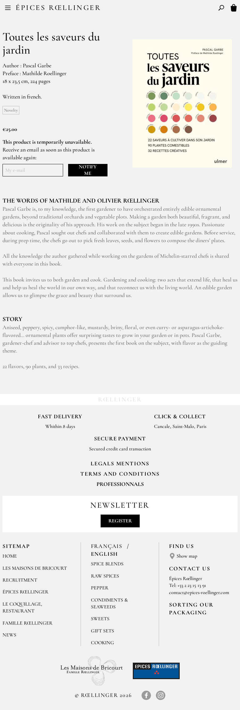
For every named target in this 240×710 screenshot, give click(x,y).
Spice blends (107, 564)
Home (9, 556)
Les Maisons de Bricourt (34, 568)
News (9, 635)
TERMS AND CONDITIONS (120, 473)
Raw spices (105, 576)
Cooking (102, 643)
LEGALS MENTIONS (120, 463)
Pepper (99, 588)
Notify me (88, 170)
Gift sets (102, 631)
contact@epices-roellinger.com (199, 592)
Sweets (100, 619)
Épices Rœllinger (58, 7)
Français (107, 546)
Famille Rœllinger (27, 623)
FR (115, 8)
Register (120, 521)
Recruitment (19, 580)
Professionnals (120, 484)
